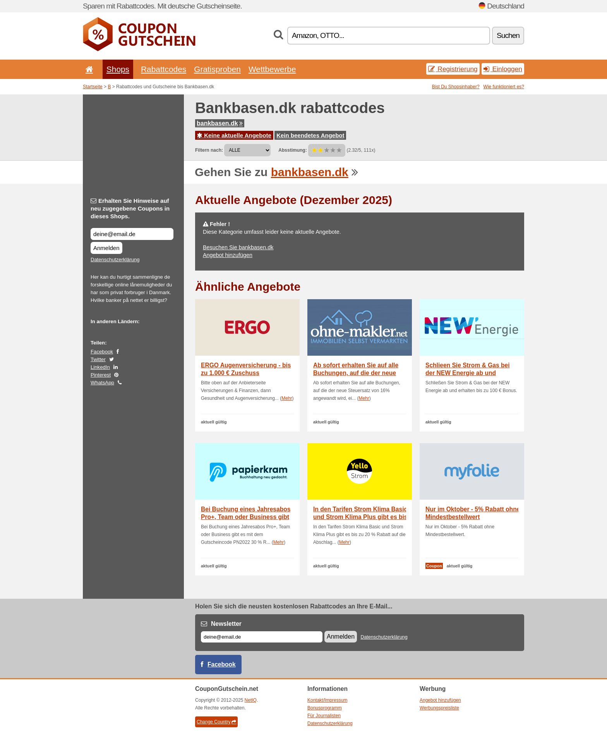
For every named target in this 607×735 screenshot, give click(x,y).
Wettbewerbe (272, 69)
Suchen (508, 35)
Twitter (98, 359)
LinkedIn (100, 367)
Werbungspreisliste (439, 708)
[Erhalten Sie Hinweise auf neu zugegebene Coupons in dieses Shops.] (132, 234)
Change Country (216, 722)
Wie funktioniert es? (504, 86)
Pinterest (101, 375)
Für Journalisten (324, 715)
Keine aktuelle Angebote (234, 135)
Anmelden (106, 248)
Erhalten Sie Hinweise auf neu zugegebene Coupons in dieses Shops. (130, 208)
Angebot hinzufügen (227, 255)
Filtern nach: (209, 150)
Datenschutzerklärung (115, 259)
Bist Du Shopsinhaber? (456, 86)
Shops (117, 69)
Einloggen (503, 69)
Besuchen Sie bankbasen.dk (238, 247)
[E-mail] (261, 636)
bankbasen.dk (220, 123)
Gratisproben (217, 69)
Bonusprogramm (324, 708)
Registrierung (453, 69)
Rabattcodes (163, 69)
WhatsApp (102, 382)
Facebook (102, 352)
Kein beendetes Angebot (310, 135)
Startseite (93, 86)
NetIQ (251, 700)
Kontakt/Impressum (327, 700)
